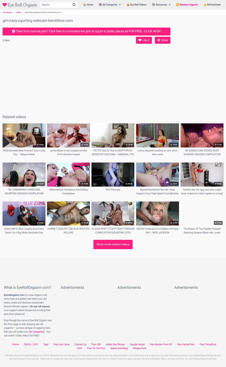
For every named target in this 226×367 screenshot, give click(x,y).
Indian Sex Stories (115, 344)
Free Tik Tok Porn (96, 348)
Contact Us (80, 344)
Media (18, 12)
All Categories (36, 331)
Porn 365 (96, 344)
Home (15, 344)
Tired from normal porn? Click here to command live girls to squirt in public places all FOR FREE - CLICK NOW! (86, 31)
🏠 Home (88, 4)
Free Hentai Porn (186, 344)
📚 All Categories (108, 4)
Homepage (7, 12)
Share (162, 40)
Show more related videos (113, 244)
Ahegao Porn (139, 348)
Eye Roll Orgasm (20, 5)
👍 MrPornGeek (212, 4)
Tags (45, 344)
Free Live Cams (61, 344)
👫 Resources (159, 4)
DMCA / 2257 (31, 344)
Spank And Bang (119, 348)
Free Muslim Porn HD (161, 344)
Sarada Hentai (137, 344)
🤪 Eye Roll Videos (136, 4)
